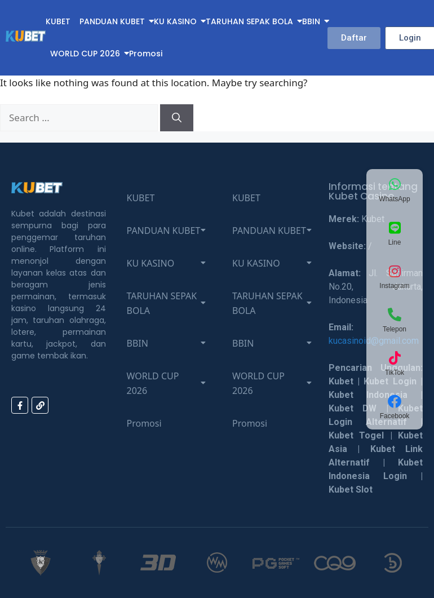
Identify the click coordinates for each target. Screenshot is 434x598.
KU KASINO (175, 21)
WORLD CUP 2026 (85, 53)
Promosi (145, 53)
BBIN (311, 21)
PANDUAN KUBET (112, 21)
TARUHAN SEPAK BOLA (249, 21)
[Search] (176, 117)
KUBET (58, 21)
